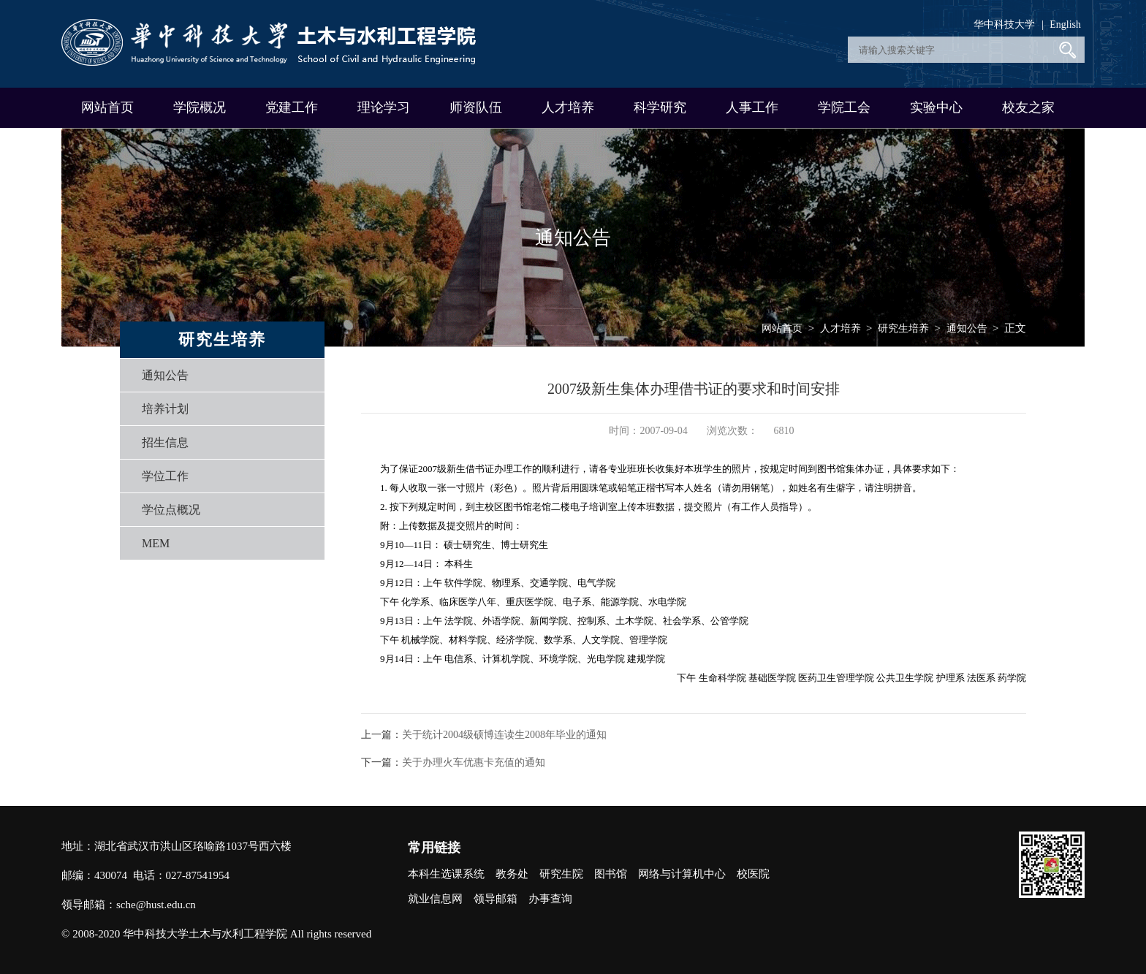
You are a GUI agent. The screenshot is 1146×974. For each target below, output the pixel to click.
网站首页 (107, 107)
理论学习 (383, 107)
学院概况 (199, 107)
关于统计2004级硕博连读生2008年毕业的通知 (504, 734)
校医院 (753, 874)
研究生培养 (903, 328)
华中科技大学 (1004, 24)
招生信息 (165, 442)
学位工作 (165, 476)
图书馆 (610, 874)
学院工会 (844, 107)
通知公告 (165, 375)
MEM (156, 543)
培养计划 (165, 409)
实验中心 (936, 107)
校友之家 (1028, 107)
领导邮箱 (495, 899)
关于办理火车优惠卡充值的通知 (473, 762)
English (1065, 24)
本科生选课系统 (446, 874)
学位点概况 (171, 509)
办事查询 (550, 899)
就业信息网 (435, 899)
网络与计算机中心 (682, 874)
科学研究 (660, 107)
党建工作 (291, 107)
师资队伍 (475, 107)
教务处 (512, 874)
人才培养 (568, 107)
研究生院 (561, 874)
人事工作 (752, 107)
